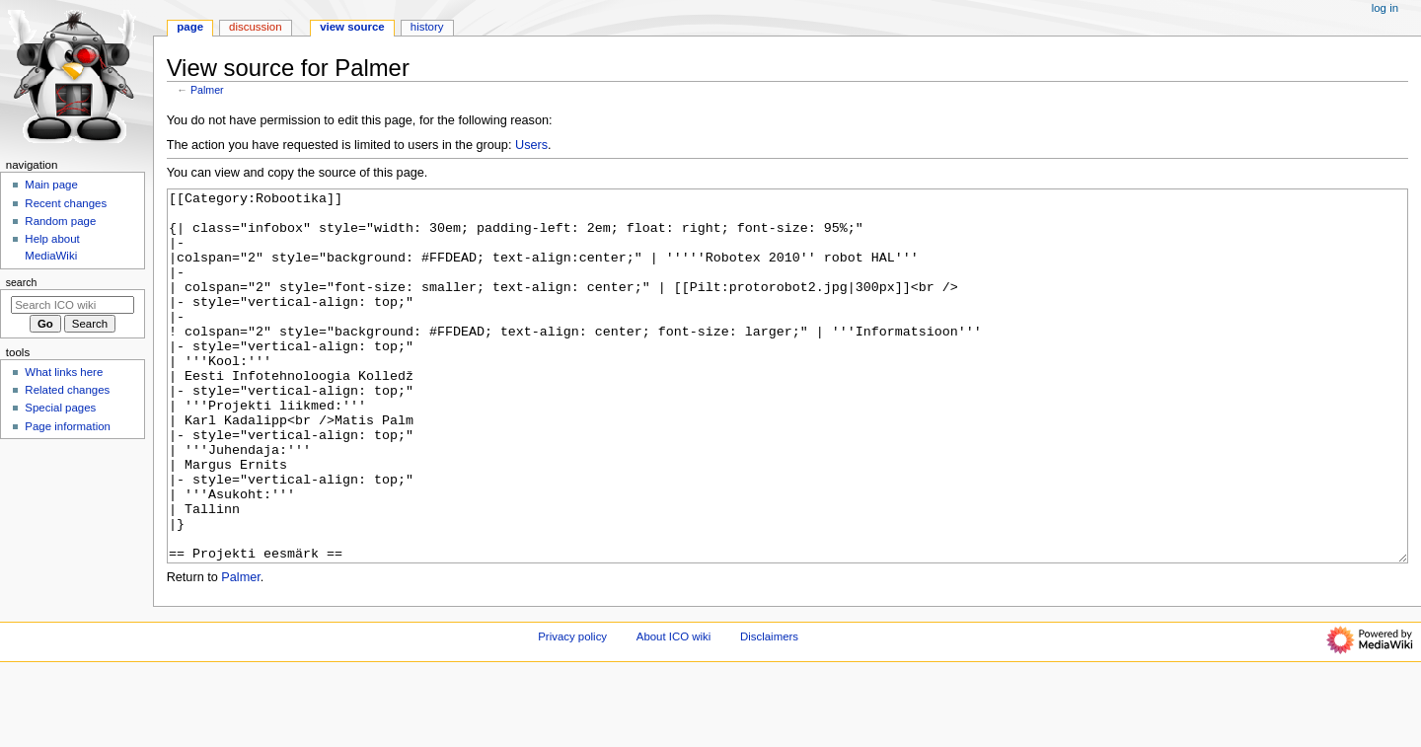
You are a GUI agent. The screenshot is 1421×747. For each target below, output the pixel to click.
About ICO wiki (673, 710)
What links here (64, 372)
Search (21, 282)
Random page (60, 221)
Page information (68, 426)
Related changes (67, 390)
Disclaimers (769, 710)
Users (531, 145)
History (427, 27)
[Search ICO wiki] (72, 305)
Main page (51, 184)
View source (352, 27)
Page (190, 27)
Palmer (207, 90)
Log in (1385, 8)
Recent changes (66, 203)
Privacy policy (572, 710)
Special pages (60, 407)
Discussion (255, 27)
